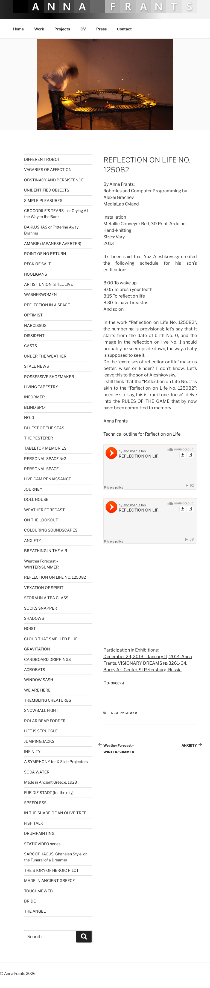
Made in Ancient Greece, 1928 (50, 782)
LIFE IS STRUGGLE (41, 731)
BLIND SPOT (35, 407)
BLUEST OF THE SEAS (44, 428)
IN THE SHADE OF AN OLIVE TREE (55, 812)
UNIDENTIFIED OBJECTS (46, 190)
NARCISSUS (35, 325)
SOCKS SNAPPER (40, 608)
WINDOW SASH (38, 679)
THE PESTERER (38, 438)
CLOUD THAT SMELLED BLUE (51, 638)
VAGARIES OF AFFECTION (48, 169)
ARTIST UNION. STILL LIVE (48, 284)
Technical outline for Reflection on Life (141, 434)
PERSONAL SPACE (41, 468)
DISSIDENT (34, 335)
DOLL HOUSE (36, 499)
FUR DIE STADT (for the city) (49, 792)
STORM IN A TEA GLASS (46, 597)
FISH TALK (33, 823)
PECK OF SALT (37, 263)
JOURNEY (33, 489)
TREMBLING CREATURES (47, 700)
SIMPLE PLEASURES (43, 200)
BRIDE (30, 901)
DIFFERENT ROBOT (42, 159)
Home (18, 29)
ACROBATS (34, 669)
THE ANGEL (35, 911)
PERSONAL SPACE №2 (45, 458)
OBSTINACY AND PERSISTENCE (54, 180)
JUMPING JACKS (39, 741)
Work (39, 29)
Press (101, 29)
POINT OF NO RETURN (45, 253)
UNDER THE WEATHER (45, 356)
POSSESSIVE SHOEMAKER (49, 376)
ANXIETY (32, 540)
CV (83, 29)
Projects (62, 29)
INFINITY (32, 751)
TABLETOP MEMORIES (45, 448)
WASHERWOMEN (40, 294)
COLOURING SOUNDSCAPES (50, 530)
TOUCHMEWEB (38, 891)
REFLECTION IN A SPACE (47, 304)
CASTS (30, 345)
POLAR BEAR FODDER (45, 720)
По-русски (113, 683)
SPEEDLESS (35, 802)
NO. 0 (29, 417)
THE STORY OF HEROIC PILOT (51, 870)
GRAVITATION (37, 649)
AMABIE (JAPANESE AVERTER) (52, 243)
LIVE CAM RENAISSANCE (47, 478)
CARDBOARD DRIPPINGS (47, 659)
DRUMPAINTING (39, 833)
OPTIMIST (33, 315)
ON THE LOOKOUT (41, 520)
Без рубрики (124, 713)
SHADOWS (34, 618)
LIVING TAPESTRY (41, 386)
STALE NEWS (36, 366)
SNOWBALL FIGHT (41, 710)
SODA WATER (36, 772)
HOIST (30, 628)
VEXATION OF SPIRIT (43, 587)
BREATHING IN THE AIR (45, 550)
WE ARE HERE (37, 690)
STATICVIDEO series (42, 843)
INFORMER (34, 397)
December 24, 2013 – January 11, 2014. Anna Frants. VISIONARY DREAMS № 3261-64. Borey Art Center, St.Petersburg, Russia (147, 663)
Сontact (124, 29)
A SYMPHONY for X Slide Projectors (56, 761)
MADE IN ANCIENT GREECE (49, 880)
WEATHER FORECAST (44, 509)
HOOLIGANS (35, 274)
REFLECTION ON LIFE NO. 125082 (55, 577)
